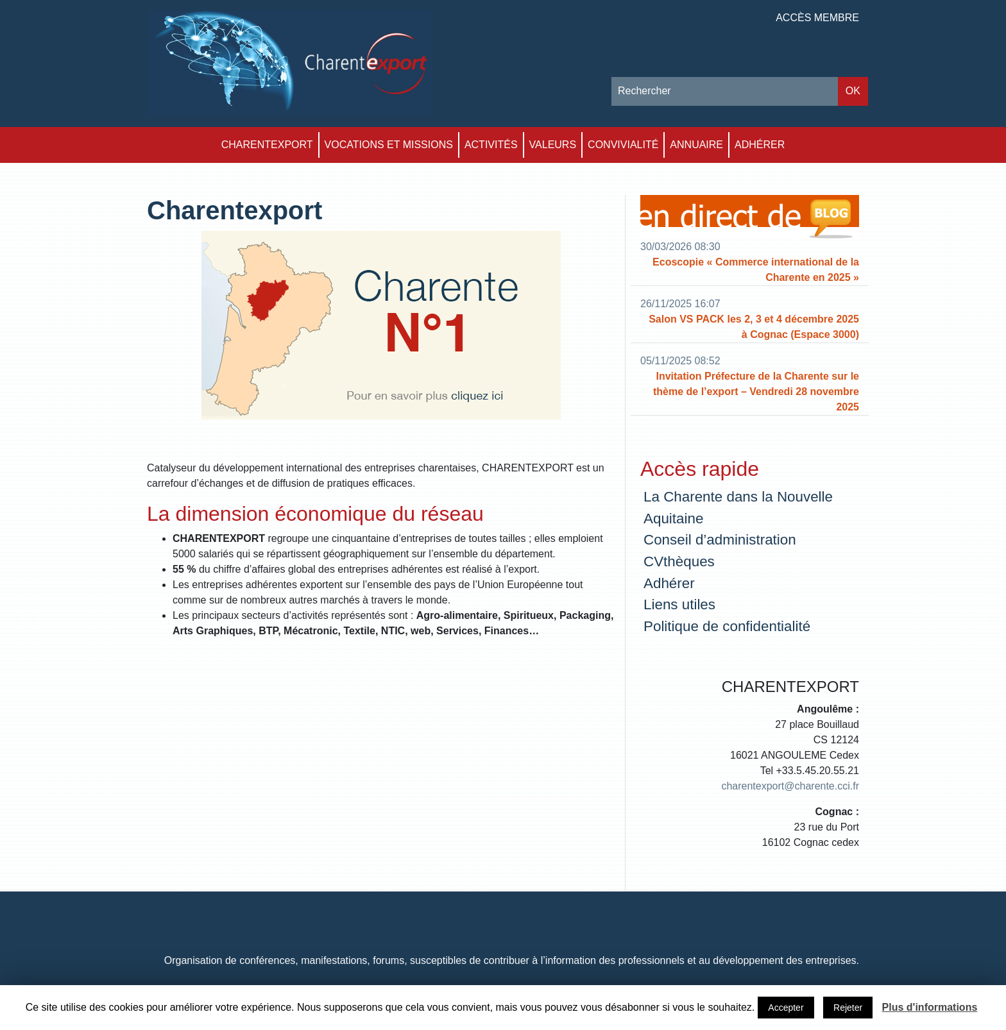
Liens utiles (679, 604)
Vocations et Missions (389, 144)
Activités (491, 144)
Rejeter (847, 1007)
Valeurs (553, 144)
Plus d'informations (930, 1007)
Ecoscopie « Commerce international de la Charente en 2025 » (755, 270)
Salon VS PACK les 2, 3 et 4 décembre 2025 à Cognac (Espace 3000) (754, 327)
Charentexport (267, 144)
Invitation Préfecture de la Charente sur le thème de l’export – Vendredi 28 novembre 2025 (756, 391)
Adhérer (760, 144)
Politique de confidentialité (727, 626)
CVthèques (679, 561)
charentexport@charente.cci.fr (790, 786)
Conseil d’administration (720, 540)
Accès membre (817, 17)
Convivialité (623, 144)
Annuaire (696, 144)
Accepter (785, 1007)
